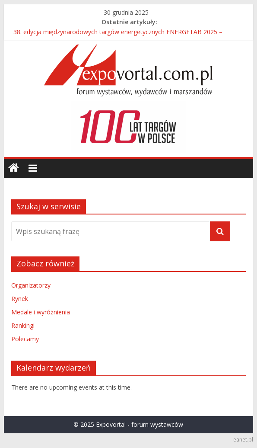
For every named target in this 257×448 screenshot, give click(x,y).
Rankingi (23, 325)
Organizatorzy (31, 285)
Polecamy (25, 339)
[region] (128, 127)
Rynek (19, 298)
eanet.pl (243, 439)
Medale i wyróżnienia (40, 312)
